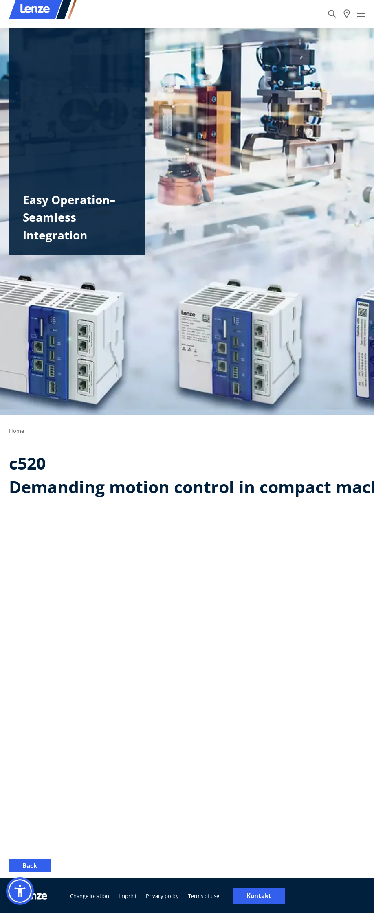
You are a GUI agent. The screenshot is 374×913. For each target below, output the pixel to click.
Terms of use (203, 896)
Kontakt (258, 896)
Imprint (128, 896)
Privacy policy (162, 896)
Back (29, 865)
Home (16, 431)
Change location (89, 896)
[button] (20, 891)
